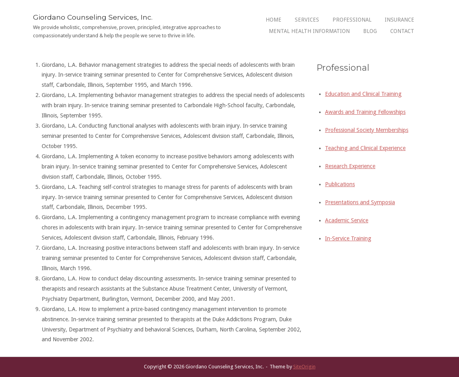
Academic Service (346, 220)
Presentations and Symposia (360, 202)
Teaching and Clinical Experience (365, 148)
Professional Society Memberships (366, 130)
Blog (370, 31)
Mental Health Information (309, 31)
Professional (351, 19)
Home (273, 19)
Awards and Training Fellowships (365, 112)
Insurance (399, 19)
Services (307, 19)
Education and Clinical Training (363, 94)
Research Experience (350, 166)
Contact (402, 31)
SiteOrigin (304, 367)
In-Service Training (348, 238)
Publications (340, 184)
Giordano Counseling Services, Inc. (92, 17)
